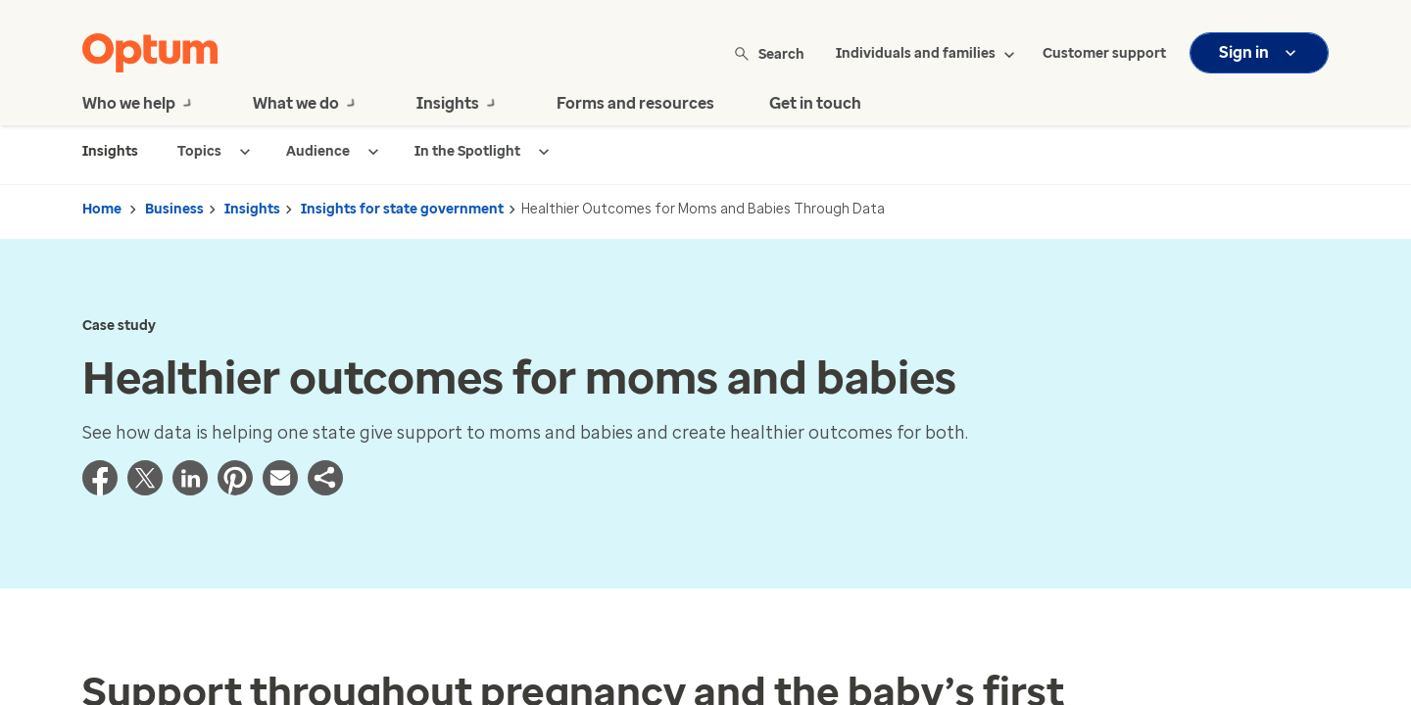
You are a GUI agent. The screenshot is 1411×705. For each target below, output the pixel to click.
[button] (325, 489)
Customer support (1104, 53)
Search (770, 53)
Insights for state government (402, 209)
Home (102, 209)
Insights (252, 209)
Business (174, 209)
